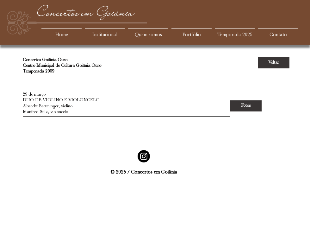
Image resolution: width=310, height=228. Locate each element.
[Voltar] (273, 62)
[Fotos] (246, 105)
